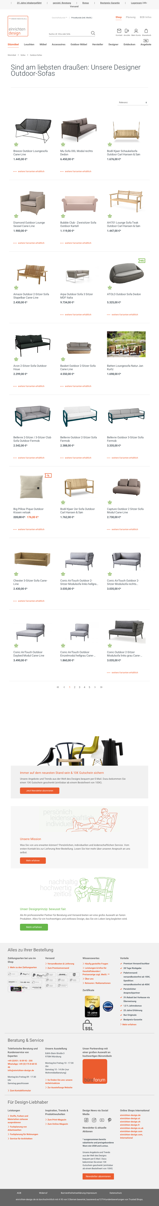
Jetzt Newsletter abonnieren (39, 790)
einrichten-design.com (131, 1131)
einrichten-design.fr (130, 1125)
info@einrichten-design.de (21, 1070)
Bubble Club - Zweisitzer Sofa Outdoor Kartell (78, 224)
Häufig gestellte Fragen (95, 963)
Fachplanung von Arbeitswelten (17, 1128)
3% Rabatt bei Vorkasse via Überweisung (135, 999)
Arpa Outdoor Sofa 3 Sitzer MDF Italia (76, 296)
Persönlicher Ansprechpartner (130, 991)
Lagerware (136, 3)
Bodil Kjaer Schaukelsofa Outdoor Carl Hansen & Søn (123, 152)
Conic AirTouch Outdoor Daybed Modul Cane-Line (28, 654)
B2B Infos (145, 17)
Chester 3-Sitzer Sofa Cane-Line (30, 582)
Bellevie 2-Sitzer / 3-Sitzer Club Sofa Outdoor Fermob (32, 439)
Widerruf (43, 1193)
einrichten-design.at (130, 1118)
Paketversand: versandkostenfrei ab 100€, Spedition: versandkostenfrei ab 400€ (135, 978)
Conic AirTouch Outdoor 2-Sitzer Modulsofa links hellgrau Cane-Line (79, 582)
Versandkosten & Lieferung (59, 963)
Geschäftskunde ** (60, 17)
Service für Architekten (20, 1138)
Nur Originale (128, 1015)
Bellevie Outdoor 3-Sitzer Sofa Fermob (125, 439)
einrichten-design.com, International (131, 1136)
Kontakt (119, 35)
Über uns (88, 978)
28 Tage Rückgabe (130, 968)
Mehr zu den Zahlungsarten (22, 967)
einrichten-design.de (130, 1115)
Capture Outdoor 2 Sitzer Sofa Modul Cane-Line (125, 510)
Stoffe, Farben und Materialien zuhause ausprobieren (18, 1119)
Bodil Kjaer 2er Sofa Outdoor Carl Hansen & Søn (77, 510)
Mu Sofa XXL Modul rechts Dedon (76, 152)
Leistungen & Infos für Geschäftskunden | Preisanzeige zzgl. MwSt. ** (96, 971)
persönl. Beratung (62, 3)
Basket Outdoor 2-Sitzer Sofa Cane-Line (78, 367)
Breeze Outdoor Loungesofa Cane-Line (30, 152)
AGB (19, 1193)
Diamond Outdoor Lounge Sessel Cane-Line (29, 224)
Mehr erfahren (33, 860)
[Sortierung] (132, 102)
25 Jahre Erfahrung (131, 1010)
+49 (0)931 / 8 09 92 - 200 (20, 1060)
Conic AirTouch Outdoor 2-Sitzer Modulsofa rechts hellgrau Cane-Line (123, 582)
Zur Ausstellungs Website (58, 1087)
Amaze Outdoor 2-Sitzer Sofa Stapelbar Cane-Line (31, 296)
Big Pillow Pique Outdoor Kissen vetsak (28, 510)
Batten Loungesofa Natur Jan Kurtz (125, 367)
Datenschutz (116, 1193)
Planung (131, 17)
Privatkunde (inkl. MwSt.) (81, 17)
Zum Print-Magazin (55, 1119)
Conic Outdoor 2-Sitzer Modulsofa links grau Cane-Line (123, 654)
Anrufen (127, 35)
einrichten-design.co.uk (131, 1128)
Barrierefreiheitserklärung (73, 1193)
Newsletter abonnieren (98, 1176)
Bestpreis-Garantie (110, 3)
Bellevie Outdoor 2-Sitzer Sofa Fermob (78, 439)
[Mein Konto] (126, 31)
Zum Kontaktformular (19, 1090)
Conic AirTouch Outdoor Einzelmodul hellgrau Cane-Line (77, 654)
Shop (119, 17)
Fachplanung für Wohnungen (23, 1134)
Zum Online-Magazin (56, 1124)
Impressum (91, 1193)
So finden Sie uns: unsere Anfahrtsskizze (58, 1081)
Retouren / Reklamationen (97, 983)
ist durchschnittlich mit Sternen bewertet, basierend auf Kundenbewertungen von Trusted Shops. (79, 1199)
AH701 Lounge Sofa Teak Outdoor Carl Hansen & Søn (123, 224)
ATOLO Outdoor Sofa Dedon (124, 294)
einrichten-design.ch (130, 1121)
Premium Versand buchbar (134, 964)
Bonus (85, 3)
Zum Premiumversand (57, 968)
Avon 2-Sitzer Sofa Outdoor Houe (30, 367)
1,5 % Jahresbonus (131, 1006)
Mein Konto (136, 35)
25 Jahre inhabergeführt (29, 3)
